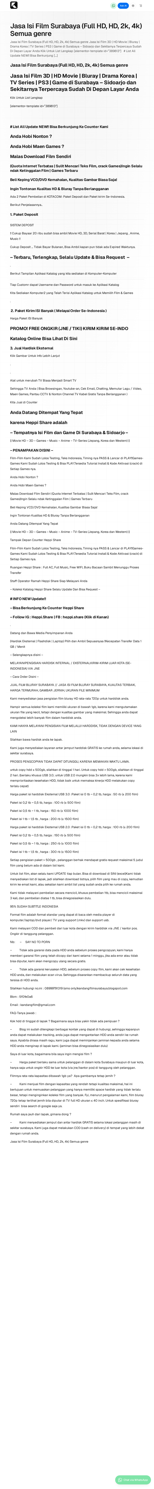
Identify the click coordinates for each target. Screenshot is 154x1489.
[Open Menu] (140, 5)
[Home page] (14, 5)
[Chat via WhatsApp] (113, 6)
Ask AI (123, 5)
